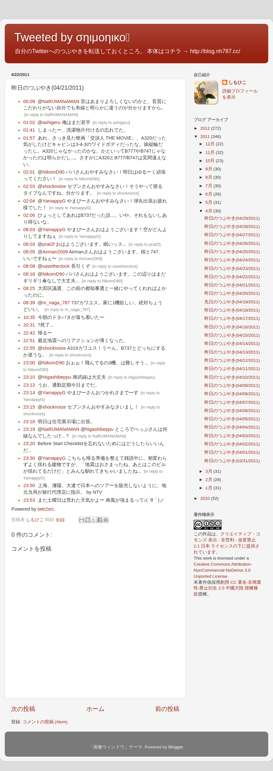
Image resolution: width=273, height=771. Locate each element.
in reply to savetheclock (114, 266)
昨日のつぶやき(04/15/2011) (232, 335)
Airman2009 (55, 251)
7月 (209, 185)
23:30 (29, 458)
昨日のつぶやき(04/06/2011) (232, 410)
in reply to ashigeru (111, 122)
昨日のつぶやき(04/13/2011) (232, 352)
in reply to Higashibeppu (131, 377)
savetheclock (56, 266)
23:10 (29, 377)
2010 (205, 498)
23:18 (29, 421)
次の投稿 (23, 709)
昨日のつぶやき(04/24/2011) (232, 260)
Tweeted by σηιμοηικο (72, 37)
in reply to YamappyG (70, 207)
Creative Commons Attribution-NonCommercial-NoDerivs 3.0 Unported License (223, 570)
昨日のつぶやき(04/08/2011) (232, 393)
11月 (210, 152)
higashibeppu (99, 429)
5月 (209, 202)
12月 (210, 143)
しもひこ (237, 82)
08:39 (29, 302)
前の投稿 (167, 709)
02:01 (29, 172)
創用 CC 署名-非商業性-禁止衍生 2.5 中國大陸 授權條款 (228, 588)
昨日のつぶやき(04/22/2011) (232, 276)
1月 (209, 487)
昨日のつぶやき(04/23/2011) (232, 268)
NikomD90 (53, 172)
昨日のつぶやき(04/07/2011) (232, 402)
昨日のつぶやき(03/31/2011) (232, 460)
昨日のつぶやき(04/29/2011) (232, 218)
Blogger (175, 747)
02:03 (29, 186)
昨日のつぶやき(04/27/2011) (232, 234)
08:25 (29, 288)
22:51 (29, 340)
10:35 (29, 317)
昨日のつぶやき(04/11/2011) (232, 368)
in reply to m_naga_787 (67, 309)
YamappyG (54, 200)
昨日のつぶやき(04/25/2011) (232, 251)
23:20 (29, 443)
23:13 (29, 385)
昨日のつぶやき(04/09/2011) (232, 385)
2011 (205, 136)
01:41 (29, 130)
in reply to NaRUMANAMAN (51, 114)
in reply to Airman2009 (80, 258)
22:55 (29, 348)
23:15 (29, 407)
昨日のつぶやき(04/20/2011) (232, 293)
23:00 (29, 362)
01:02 (29, 122)
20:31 (29, 324)
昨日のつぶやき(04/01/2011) (232, 452)
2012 (205, 128)
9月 (209, 169)
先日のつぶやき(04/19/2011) (232, 301)
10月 (210, 160)
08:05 (29, 251)
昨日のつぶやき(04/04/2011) (232, 427)
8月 (209, 177)
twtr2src (46, 509)
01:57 (29, 138)
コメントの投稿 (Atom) (45, 721)
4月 (209, 211)
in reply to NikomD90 (79, 178)
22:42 (29, 332)
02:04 (29, 200)
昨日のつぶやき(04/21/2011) (232, 285)
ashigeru (52, 122)
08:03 (29, 229)
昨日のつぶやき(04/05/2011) (232, 418)
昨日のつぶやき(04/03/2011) (232, 435)
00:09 (29, 101)
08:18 (29, 274)
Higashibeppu (57, 377)
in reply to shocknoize (118, 193)
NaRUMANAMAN (61, 101)
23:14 (29, 392)
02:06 (29, 215)
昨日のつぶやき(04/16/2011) (232, 327)
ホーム (95, 709)
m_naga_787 (56, 302)
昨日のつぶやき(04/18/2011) (232, 310)
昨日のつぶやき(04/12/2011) (232, 360)
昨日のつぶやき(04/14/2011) (232, 343)
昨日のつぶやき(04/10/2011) (232, 377)
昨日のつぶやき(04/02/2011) (232, 444)
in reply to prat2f (144, 244)
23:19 (29, 429)
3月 (209, 471)
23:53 (29, 500)
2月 (209, 479)
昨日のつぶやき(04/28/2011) (232, 226)
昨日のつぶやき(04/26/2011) (232, 243)
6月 (209, 194)
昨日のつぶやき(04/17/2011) (232, 318)
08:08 (29, 266)
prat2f (49, 244)
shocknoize (54, 186)
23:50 (29, 485)
